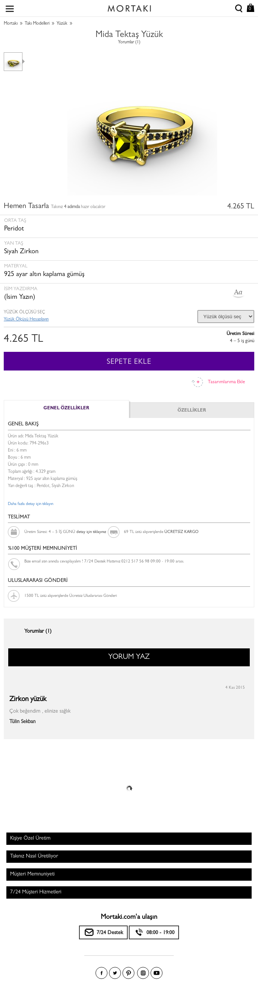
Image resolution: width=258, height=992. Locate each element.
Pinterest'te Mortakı (128, 973)
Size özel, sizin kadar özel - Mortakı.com (129, 7)
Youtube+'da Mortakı (157, 973)
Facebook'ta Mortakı (101, 973)
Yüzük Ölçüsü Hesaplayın (26, 319)
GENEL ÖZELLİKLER (66, 408)
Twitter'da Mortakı (115, 973)
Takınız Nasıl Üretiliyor (34, 856)
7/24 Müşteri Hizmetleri (35, 892)
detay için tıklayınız (91, 532)
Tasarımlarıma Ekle (226, 382)
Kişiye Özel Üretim (30, 838)
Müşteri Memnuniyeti (32, 874)
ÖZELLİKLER (191, 411)
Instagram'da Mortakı (143, 973)
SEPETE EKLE (129, 362)
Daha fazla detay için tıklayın (30, 504)
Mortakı (11, 24)
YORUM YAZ (129, 657)
